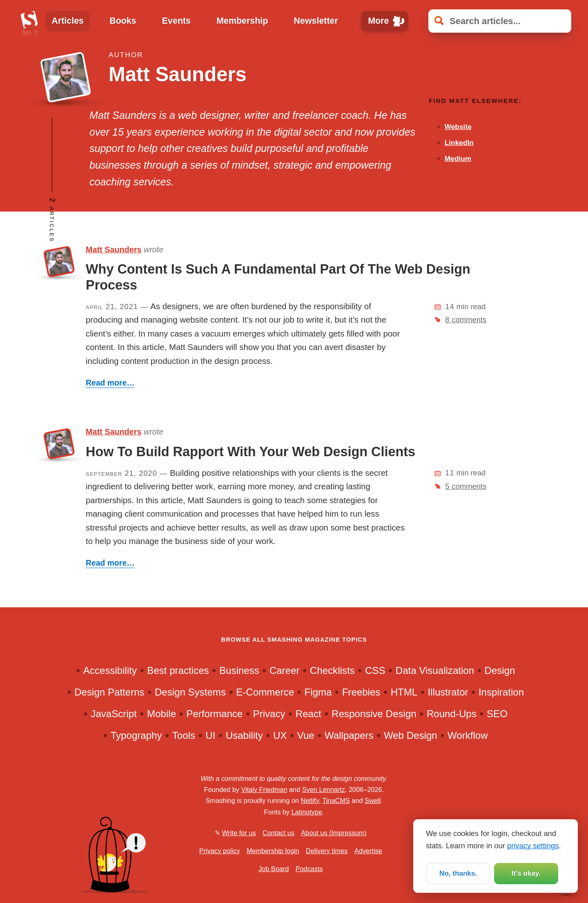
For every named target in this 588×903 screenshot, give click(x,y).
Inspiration (501, 692)
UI (210, 735)
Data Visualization (435, 670)
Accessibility (110, 670)
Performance (214, 713)
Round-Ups (452, 713)
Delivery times (326, 850)
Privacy (269, 713)
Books (122, 21)
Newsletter (316, 21)
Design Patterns (109, 692)
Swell (373, 800)
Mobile (161, 713)
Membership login (273, 850)
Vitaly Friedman (264, 789)
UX (280, 735)
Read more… (110, 382)
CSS (375, 670)
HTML (404, 692)
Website (458, 127)
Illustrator (448, 692)
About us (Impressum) (333, 832)
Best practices (178, 670)
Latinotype (307, 812)
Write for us (239, 832)
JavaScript (113, 713)
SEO (497, 713)
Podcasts (309, 868)
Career (285, 670)
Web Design (410, 735)
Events (176, 21)
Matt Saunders (113, 249)
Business (239, 670)
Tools (183, 735)
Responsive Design (374, 713)
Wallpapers (349, 735)
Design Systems (190, 692)
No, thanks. (458, 872)
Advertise (368, 850)
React (308, 713)
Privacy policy (219, 850)
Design (499, 670)
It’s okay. (525, 872)
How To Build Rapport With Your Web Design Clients (250, 451)
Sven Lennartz (323, 789)
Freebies (361, 692)
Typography (136, 735)
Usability (244, 735)
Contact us (278, 832)
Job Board (273, 868)
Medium (458, 158)
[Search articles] (499, 21)
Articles (67, 21)
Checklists (332, 670)
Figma (318, 692)
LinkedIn (459, 142)
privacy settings (533, 844)
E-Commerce (265, 692)
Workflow (468, 735)
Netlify (309, 800)
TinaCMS (336, 800)
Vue (305, 735)
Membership (242, 21)
